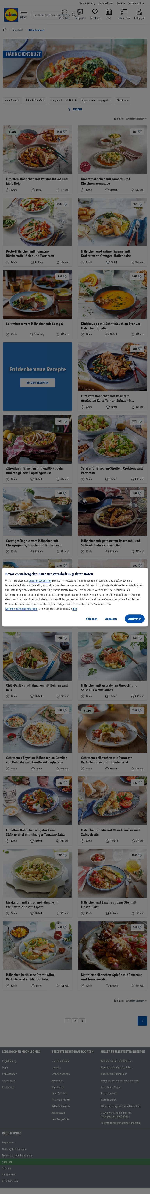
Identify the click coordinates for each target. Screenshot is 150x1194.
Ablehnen (91, 618)
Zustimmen (134, 618)
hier (74, 609)
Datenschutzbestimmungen (21, 609)
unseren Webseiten (40, 580)
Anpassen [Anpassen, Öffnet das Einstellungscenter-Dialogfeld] (111, 618)
